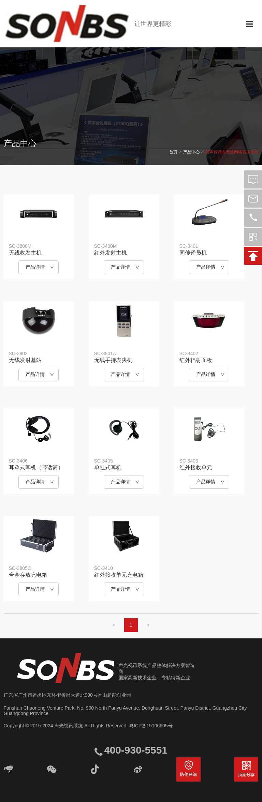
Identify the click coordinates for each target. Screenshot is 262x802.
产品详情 (35, 267)
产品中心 (191, 152)
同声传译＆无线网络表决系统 (232, 152)
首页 (173, 152)
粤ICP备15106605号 (151, 725)
